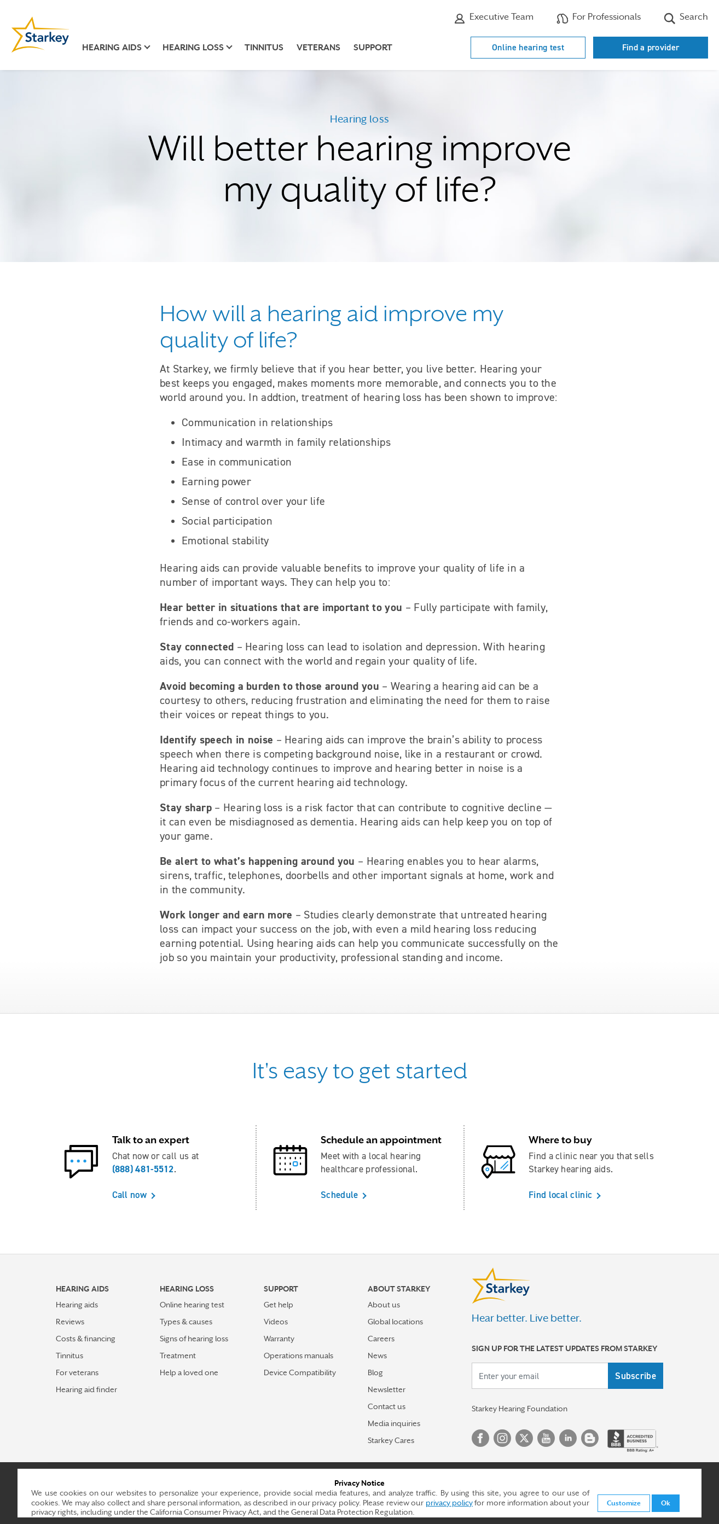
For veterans (77, 1372)
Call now (129, 1195)
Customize (624, 1503)
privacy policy (449, 1502)
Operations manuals (298, 1355)
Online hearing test (528, 47)
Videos (276, 1321)
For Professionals (598, 18)
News (377, 1355)
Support (372, 48)
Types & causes (186, 1321)
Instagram (502, 1438)
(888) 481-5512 (143, 1169)
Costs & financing (85, 1338)
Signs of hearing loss (194, 1338)
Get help (278, 1304)
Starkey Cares (391, 1440)
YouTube (546, 1438)
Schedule (339, 1195)
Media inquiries (394, 1423)
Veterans (318, 48)
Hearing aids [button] (112, 48)
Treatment (178, 1355)
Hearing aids (77, 1304)
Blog (375, 1372)
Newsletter (386, 1389)
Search (686, 18)
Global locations (395, 1321)
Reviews (70, 1321)
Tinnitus (264, 48)
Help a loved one (189, 1372)
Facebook (480, 1438)
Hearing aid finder (86, 1389)
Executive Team (494, 18)
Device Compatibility (300, 1372)
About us (384, 1304)
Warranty (279, 1338)
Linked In (568, 1438)
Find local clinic (560, 1195)
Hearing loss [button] (193, 48)
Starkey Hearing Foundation (519, 1408)
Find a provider (651, 47)
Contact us (386, 1406)
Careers (381, 1338)
